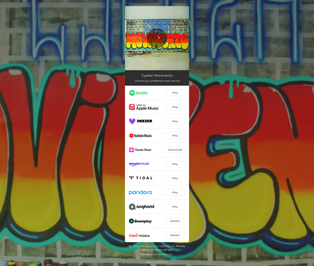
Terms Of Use (163, 249)
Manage (145, 254)
